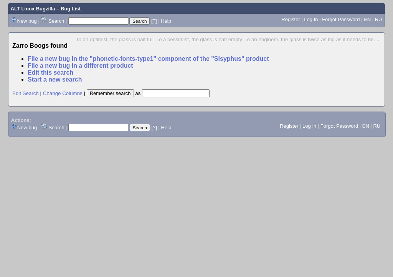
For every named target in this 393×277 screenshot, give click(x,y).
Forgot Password (341, 19)
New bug (27, 21)
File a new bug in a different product (80, 65)
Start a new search (55, 79)
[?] (154, 21)
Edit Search (25, 93)
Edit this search (50, 72)
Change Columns (63, 93)
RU (378, 19)
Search (56, 21)
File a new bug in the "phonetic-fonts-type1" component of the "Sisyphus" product (148, 58)
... (378, 39)
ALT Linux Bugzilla (33, 9)
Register (290, 19)
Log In (311, 19)
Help (166, 21)
